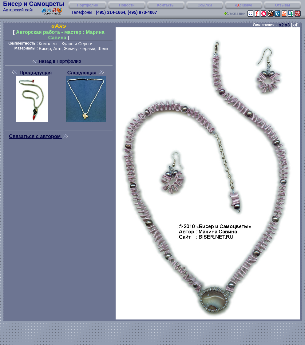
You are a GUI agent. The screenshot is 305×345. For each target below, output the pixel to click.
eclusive (243, 5)
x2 (281, 24)
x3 (287, 24)
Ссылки (205, 5)
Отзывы (282, 5)
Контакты (166, 5)
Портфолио (87, 5)
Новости (126, 5)
